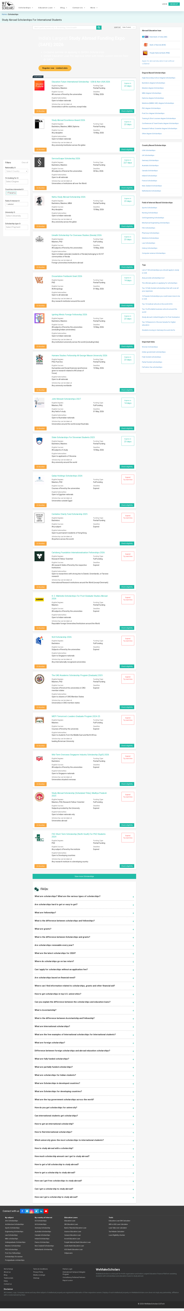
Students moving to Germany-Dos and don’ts (158, 330)
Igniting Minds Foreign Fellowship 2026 (69, 314)
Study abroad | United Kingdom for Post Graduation (161, 317)
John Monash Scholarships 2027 (66, 399)
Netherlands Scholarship (43, 1249)
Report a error (68, 1280)
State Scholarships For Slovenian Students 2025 (73, 437)
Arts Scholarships (11, 1221)
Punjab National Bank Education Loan (77, 1242)
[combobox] (16, 171)
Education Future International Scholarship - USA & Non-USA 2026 (81, 82)
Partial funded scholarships (152, 362)
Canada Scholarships (150, 171)
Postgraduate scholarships (14, 1260)
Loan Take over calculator (118, 1228)
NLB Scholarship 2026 (62, 637)
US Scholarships (41, 1221)
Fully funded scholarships (151, 357)
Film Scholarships (148, 228)
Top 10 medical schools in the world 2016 (157, 304)
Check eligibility (127, 111)
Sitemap (36, 1278)
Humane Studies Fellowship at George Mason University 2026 (79, 355)
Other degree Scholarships (152, 134)
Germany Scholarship (42, 1228)
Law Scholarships (148, 243)
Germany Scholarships (150, 160)
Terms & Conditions (40, 1269)
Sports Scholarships (149, 208)
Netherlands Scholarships (151, 191)
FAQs (6, 1281)
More (94, 8)
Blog (64, 8)
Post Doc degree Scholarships (153, 113)
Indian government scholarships (154, 352)
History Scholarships (149, 248)
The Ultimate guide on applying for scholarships (159, 283)
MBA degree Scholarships (151, 93)
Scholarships (26, 8)
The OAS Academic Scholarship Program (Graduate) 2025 (77, 675)
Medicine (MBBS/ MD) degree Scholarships (158, 103)
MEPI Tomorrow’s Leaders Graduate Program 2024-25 (76, 716)
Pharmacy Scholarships (150, 233)
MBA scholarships (11, 1239)
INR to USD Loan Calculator (118, 1224)
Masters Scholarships (13, 1246)
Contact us (8, 1284)
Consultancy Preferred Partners (74, 1277)
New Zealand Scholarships (152, 186)
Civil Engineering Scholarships (153, 218)
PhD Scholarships (11, 1249)
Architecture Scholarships (14, 1224)
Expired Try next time (127, 478)
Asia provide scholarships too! (153, 278)
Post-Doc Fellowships (13, 1253)
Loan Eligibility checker (117, 1235)
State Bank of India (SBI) (154, 37)
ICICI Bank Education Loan (73, 1249)
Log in (164, 4)
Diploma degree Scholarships (153, 98)
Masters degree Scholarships (153, 88)
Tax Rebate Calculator (116, 1231)
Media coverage (39, 1275)
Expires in (127, 84)
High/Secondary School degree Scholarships (158, 78)
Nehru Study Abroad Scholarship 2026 (68, 197)
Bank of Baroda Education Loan (75, 1228)
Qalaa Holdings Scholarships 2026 (67, 476)
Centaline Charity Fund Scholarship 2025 (69, 514)
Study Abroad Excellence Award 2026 (68, 120)
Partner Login (67, 1269)
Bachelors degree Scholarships (153, 83)
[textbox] (17, 181)
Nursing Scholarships (150, 213)
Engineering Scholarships (14, 1231)
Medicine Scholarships (150, 238)
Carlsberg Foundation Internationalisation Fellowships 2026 (78, 552)
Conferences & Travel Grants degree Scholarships (160, 123)
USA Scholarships (148, 150)
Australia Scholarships (150, 165)
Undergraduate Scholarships (15, 1242)
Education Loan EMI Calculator (119, 1221)
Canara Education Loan (72, 1235)
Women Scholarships (150, 347)
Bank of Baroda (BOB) (154, 45)
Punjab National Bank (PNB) (156, 53)
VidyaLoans (68, 1253)
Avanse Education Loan (72, 1231)
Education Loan (47, 8)
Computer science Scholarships (153, 253)
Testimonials (8, 1278)
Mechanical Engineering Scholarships (155, 223)
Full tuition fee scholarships (152, 367)
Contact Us (79, 8)
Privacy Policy (38, 1272)
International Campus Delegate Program (74, 1273)
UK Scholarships (148, 155)
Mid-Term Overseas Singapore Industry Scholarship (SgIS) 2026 (80, 754)
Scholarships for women (14, 1257)
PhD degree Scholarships (151, 108)
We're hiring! (8, 1269)
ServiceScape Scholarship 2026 (66, 158)
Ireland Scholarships (149, 176)
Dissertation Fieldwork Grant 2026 (67, 276)
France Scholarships (149, 181)
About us (7, 1272)
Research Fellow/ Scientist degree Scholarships (159, 128)
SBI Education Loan (71, 1224)
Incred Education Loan (72, 1239)
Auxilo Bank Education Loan (74, 1246)
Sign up (174, 4)
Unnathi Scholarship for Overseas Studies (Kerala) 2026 (77, 235)
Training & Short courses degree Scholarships (159, 118)
